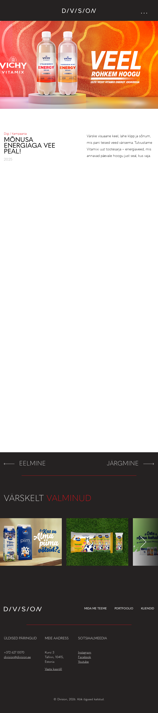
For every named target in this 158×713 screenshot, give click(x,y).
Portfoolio (124, 608)
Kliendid (147, 608)
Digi (6, 133)
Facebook (84, 657)
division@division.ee (17, 657)
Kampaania (19, 133)
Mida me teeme (95, 608)
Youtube (83, 662)
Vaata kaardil (53, 669)
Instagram (84, 652)
